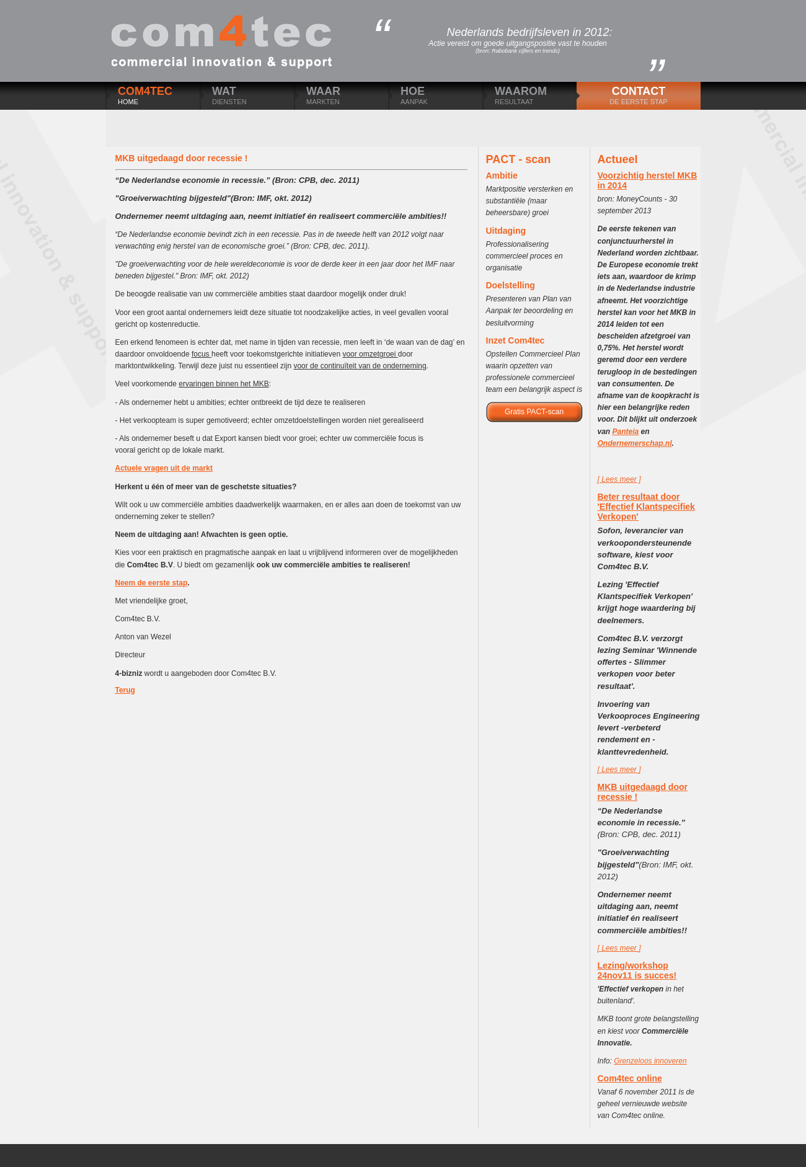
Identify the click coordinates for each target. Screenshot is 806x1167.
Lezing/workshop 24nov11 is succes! (637, 970)
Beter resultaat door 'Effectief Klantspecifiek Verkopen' (646, 506)
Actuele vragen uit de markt (164, 468)
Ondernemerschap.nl (635, 443)
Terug (125, 690)
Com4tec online (630, 1078)
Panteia (626, 431)
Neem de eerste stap (151, 583)
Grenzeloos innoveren (650, 1061)
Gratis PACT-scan (534, 411)
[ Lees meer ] (619, 479)
